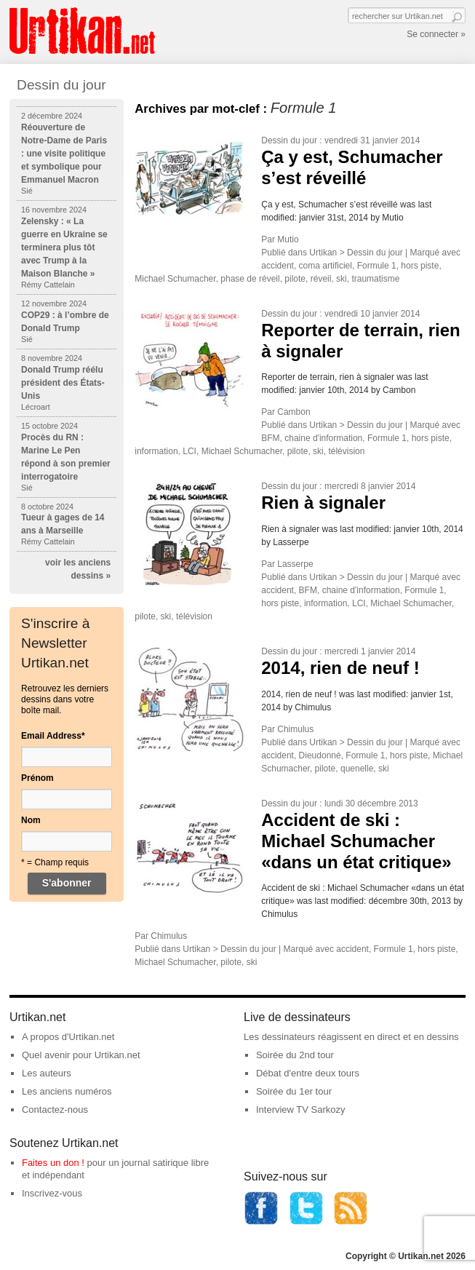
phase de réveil (249, 279)
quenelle (356, 768)
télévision (346, 451)
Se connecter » (436, 34)
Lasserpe (295, 564)
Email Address (53, 736)
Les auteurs (46, 1073)
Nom (31, 820)
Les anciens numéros (67, 1091)
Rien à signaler (323, 502)
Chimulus (295, 729)
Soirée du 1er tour (294, 1091)
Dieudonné (320, 755)
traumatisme (375, 279)
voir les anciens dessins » (78, 569)
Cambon (293, 412)
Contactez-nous (55, 1109)
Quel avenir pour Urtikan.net (81, 1054)
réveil (321, 279)
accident (277, 266)
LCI (189, 451)
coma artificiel (325, 266)
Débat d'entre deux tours (307, 1073)
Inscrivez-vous (52, 1193)
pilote (295, 279)
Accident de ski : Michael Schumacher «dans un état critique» (356, 841)
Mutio (287, 239)
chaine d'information (323, 438)
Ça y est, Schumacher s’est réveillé (351, 167)
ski (341, 279)
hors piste (420, 266)
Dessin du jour (289, 140)
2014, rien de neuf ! (340, 668)
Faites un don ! (53, 1162)
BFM (270, 438)
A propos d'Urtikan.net (68, 1036)
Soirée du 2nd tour (295, 1054)
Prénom (37, 778)
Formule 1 (376, 266)
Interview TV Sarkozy (301, 1109)
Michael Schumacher (175, 279)
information (156, 451)
